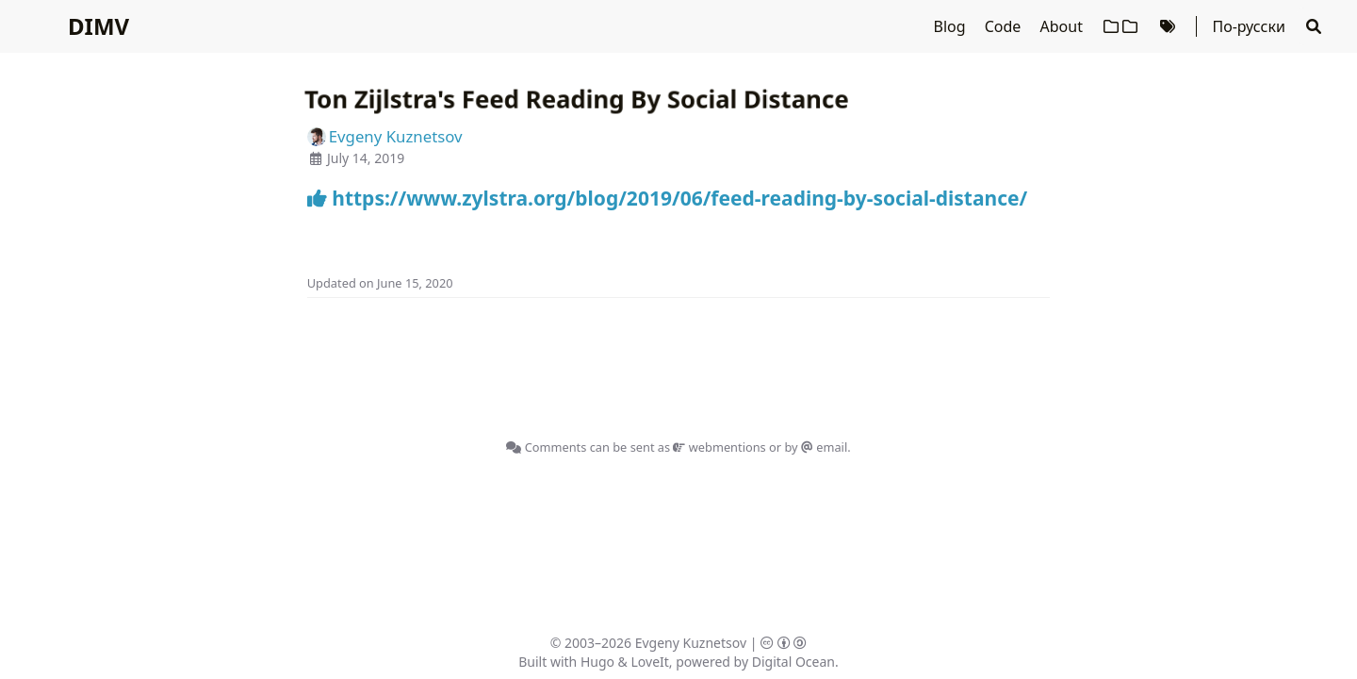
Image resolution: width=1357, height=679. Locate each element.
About (1063, 26)
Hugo (597, 662)
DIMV (98, 25)
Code (1005, 26)
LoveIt (650, 662)
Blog (952, 26)
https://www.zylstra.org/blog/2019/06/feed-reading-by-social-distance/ (667, 198)
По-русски (1248, 26)
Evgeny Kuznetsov (690, 643)
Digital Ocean (793, 662)
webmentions (719, 447)
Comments (546, 447)
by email (815, 447)
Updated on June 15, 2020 (380, 282)
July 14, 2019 (365, 158)
